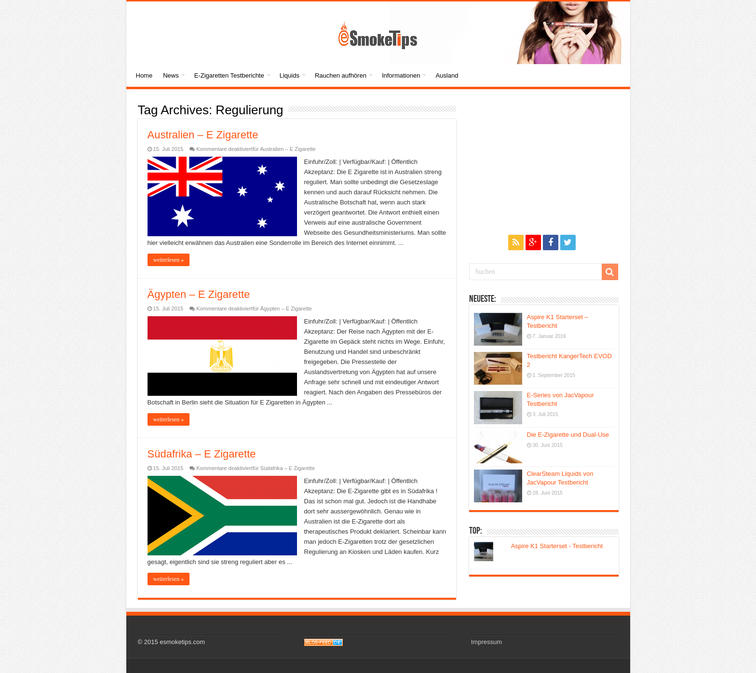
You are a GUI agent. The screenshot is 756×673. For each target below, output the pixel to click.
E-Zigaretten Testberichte (229, 75)
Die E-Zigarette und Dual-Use (568, 434)
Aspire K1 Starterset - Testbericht (557, 546)
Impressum (486, 642)
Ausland (446, 75)
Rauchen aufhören (340, 75)
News (171, 75)
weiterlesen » (168, 259)
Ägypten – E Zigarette (199, 294)
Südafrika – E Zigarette (202, 454)
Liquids (289, 75)
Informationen (401, 75)
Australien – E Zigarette (203, 135)
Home (144, 75)
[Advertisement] (544, 161)
